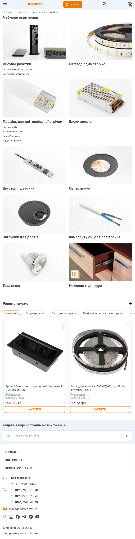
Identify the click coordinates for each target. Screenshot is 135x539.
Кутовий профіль (11, 136)
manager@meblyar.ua (23, 509)
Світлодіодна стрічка (87, 64)
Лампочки (11, 286)
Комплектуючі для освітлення (95, 237)
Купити (35, 409)
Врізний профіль (11, 127)
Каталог (21, 12)
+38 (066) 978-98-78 (23, 502)
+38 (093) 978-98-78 (23, 490)
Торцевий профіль (12, 140)
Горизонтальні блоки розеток (17, 69)
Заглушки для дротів (20, 237)
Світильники (79, 188)
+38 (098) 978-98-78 (23, 496)
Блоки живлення (83, 122)
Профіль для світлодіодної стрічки (32, 122)
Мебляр (7, 12)
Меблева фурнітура (85, 286)
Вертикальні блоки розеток (16, 74)
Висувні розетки (17, 64)
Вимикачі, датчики (18, 188)
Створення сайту (14, 533)
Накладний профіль (12, 131)
